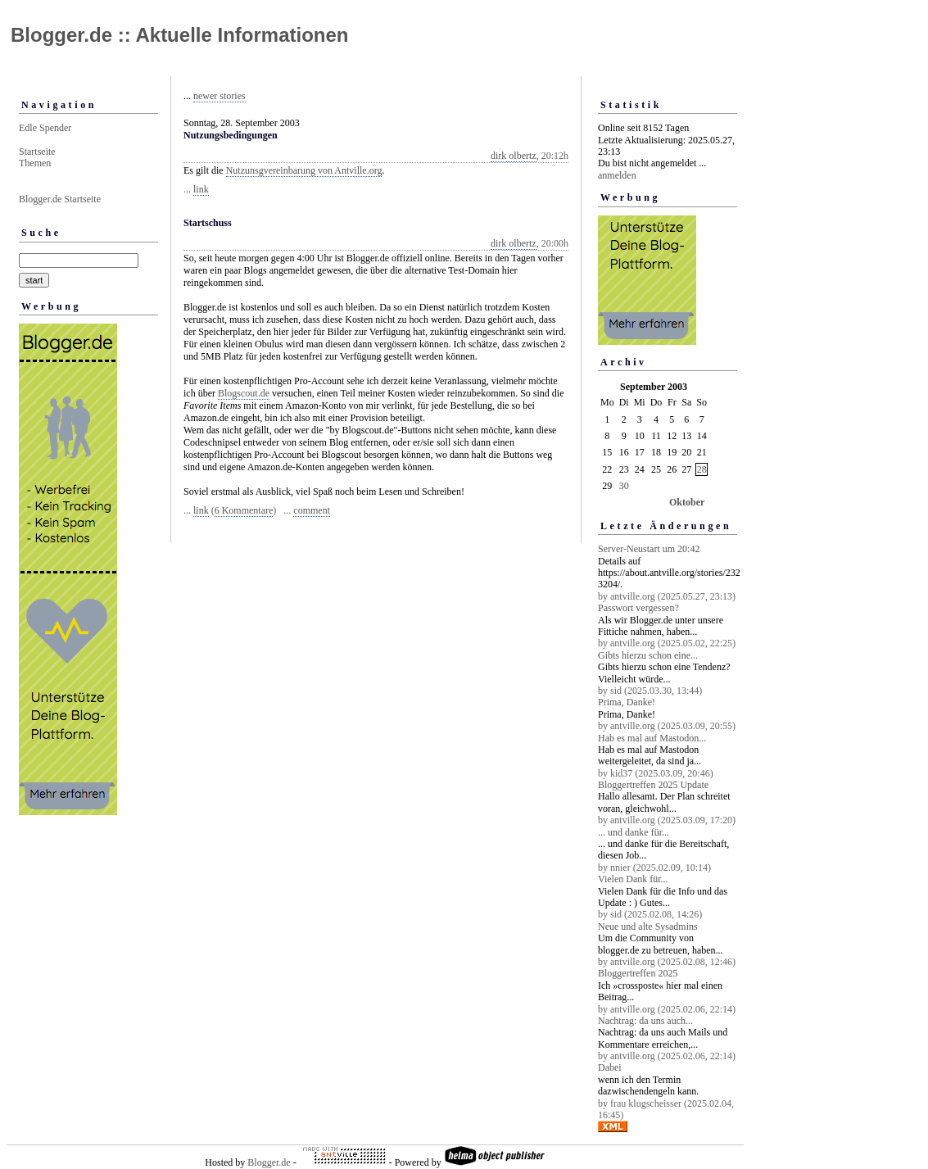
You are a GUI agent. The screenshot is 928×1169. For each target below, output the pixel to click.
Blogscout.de (243, 393)
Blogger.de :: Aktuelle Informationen (179, 35)
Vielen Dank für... (633, 879)
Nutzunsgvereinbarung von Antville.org (304, 170)
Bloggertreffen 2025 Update (653, 785)
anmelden (617, 175)
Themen (35, 163)
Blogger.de (268, 1162)
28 (702, 469)
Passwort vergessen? (638, 608)
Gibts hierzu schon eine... (648, 655)
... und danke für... (633, 832)
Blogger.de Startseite (60, 199)
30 (624, 486)
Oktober (686, 502)
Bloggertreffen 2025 (637, 973)
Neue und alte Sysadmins (648, 926)
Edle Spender (45, 128)
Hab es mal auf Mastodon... (652, 738)
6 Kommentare (244, 510)
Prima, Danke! (626, 702)
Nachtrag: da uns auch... (645, 1020)
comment (311, 510)
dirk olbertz (513, 155)
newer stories (219, 96)
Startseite (37, 151)
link (201, 189)
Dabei (610, 1067)
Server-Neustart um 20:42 (648, 549)
